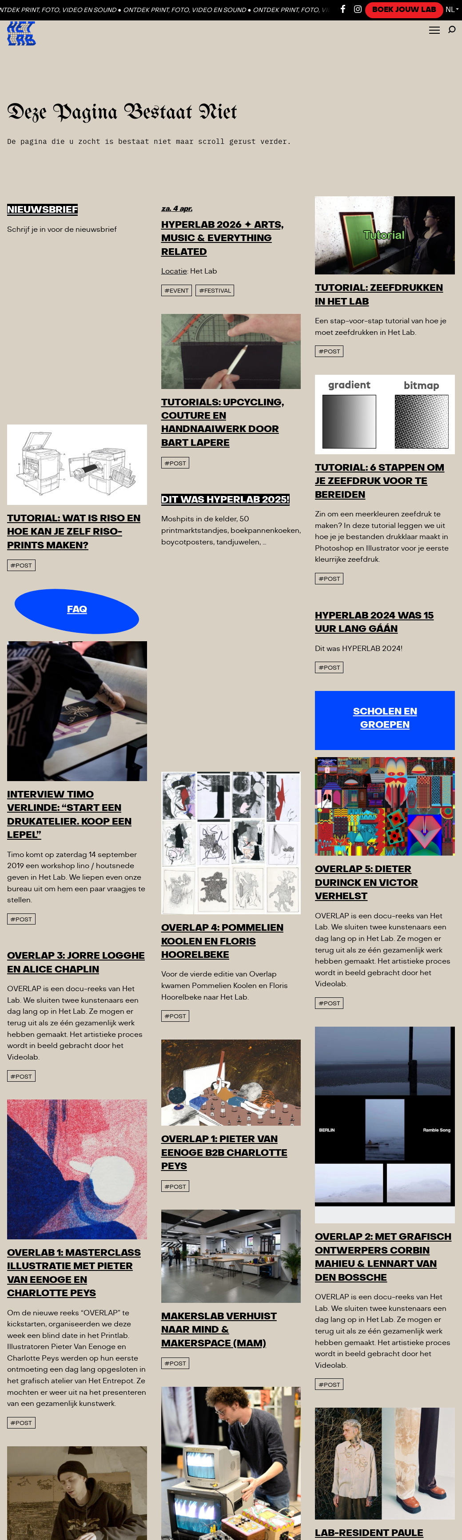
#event (176, 290)
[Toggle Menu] (434, 31)
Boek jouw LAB (404, 9)
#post (179, 519)
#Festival (215, 290)
